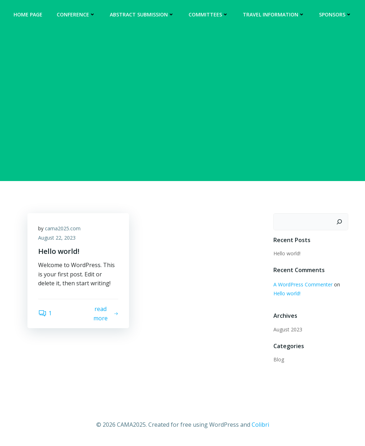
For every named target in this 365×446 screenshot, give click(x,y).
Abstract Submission (142, 14)
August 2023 (287, 329)
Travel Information (274, 14)
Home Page (28, 14)
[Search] (339, 222)
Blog (278, 359)
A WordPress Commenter (303, 284)
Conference (76, 14)
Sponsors (335, 14)
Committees (208, 14)
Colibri (260, 425)
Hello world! (286, 253)
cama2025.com (63, 228)
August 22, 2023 (57, 237)
